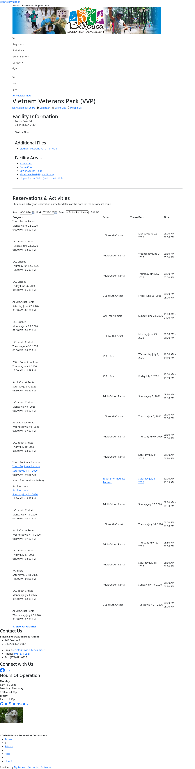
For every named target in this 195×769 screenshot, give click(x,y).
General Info (19, 56)
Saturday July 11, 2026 (25, 470)
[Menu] (14, 89)
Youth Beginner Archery (26, 466)
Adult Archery (20, 490)
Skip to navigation (10, 2)
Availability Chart (23, 107)
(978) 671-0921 (22, 653)
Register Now (23, 95)
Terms (8, 739)
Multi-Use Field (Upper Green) (37, 174)
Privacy (9, 746)
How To (9, 761)
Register (17, 44)
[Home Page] (20, 38)
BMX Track (26, 163)
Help (7, 753)
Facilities (17, 50)
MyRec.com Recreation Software (32, 767)
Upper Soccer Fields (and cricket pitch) (41, 178)
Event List (60, 107)
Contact (16, 62)
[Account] (20, 69)
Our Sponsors (14, 704)
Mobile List (76, 107)
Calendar (44, 107)
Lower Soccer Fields (31, 170)
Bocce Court (27, 167)
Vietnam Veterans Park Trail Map (38, 148)
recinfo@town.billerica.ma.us (29, 650)
